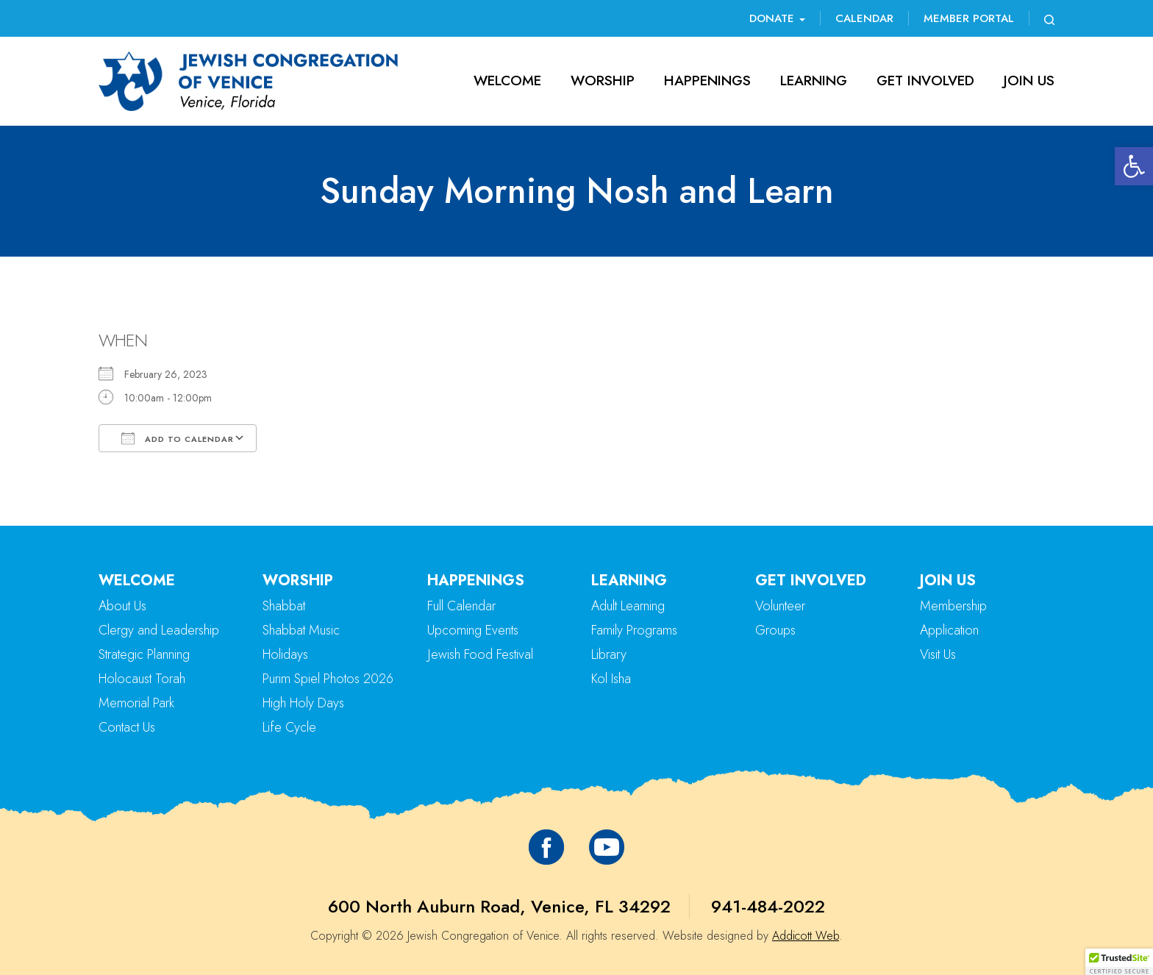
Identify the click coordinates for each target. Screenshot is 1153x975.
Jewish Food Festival (480, 654)
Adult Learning (628, 605)
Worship (603, 80)
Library (609, 654)
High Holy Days (303, 702)
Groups (775, 630)
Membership (953, 605)
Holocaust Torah (142, 678)
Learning (813, 80)
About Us (122, 605)
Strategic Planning (144, 654)
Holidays (285, 654)
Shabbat (284, 605)
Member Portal (969, 18)
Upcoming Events (472, 630)
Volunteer (780, 605)
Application (949, 630)
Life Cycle (289, 727)
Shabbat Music (301, 630)
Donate (777, 18)
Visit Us (938, 654)
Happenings (707, 80)
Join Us (1029, 80)
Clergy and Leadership (159, 630)
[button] (1134, 166)
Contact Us (127, 727)
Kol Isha (611, 678)
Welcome (507, 80)
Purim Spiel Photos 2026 (328, 678)
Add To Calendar (177, 438)
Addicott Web (805, 935)
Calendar (864, 18)
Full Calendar (461, 605)
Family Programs (634, 630)
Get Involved (925, 80)
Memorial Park (136, 702)
